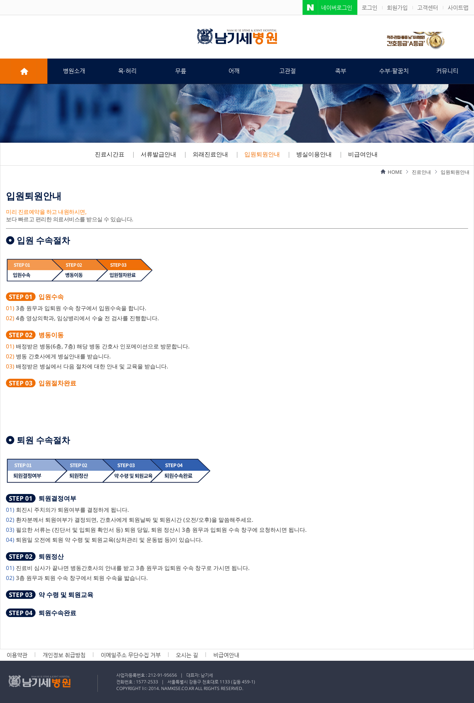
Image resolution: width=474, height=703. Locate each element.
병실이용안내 (314, 154)
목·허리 (127, 70)
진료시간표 (109, 154)
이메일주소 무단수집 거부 (131, 655)
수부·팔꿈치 (394, 70)
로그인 (369, 7)
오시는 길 (187, 655)
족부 (340, 70)
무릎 (180, 70)
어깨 (234, 70)
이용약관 (17, 655)
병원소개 (74, 70)
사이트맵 (458, 7)
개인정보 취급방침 (64, 655)
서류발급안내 (158, 154)
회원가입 (397, 7)
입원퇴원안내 (262, 154)
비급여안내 (363, 154)
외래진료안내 (210, 154)
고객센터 (427, 7)
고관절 (287, 70)
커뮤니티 (447, 70)
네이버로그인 (336, 7)
